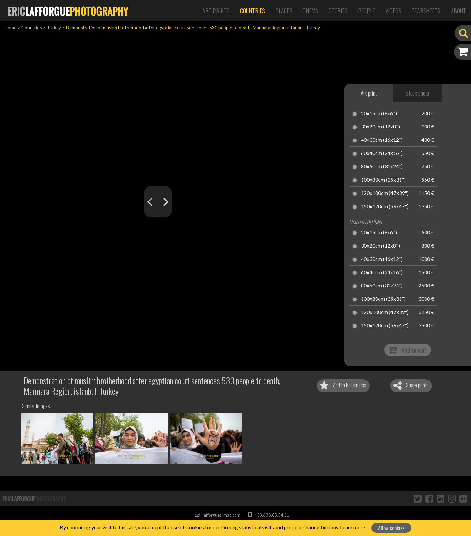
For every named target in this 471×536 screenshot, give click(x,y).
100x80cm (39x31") (383, 180)
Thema (310, 10)
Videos (393, 10)
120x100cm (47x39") (385, 193)
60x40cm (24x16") (382, 153)
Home (11, 27)
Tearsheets (426, 10)
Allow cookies (391, 528)
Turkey (54, 27)
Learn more (352, 527)
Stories (338, 10)
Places (283, 10)
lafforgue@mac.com (217, 515)
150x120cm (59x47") (385, 206)
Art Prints (216, 10)
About (458, 10)
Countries (252, 10)
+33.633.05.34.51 (268, 515)
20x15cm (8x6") (379, 113)
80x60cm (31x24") (382, 166)
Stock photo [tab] (417, 93)
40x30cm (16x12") (382, 140)
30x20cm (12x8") (380, 126)
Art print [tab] (369, 93)
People (366, 10)
